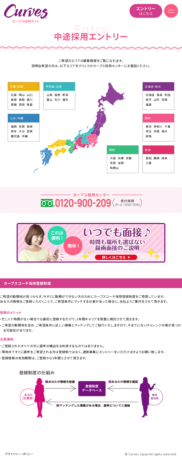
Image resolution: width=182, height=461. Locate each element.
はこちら (145, 11)
